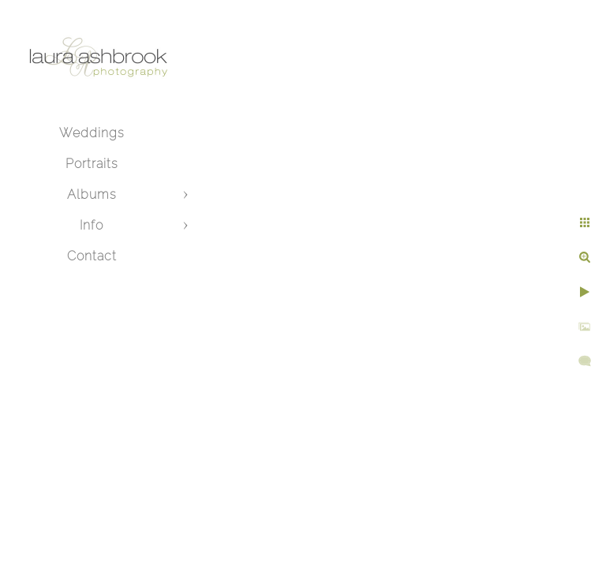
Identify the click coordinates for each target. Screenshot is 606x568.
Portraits (91, 163)
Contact (92, 255)
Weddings (92, 132)
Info (91, 225)
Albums (92, 194)
